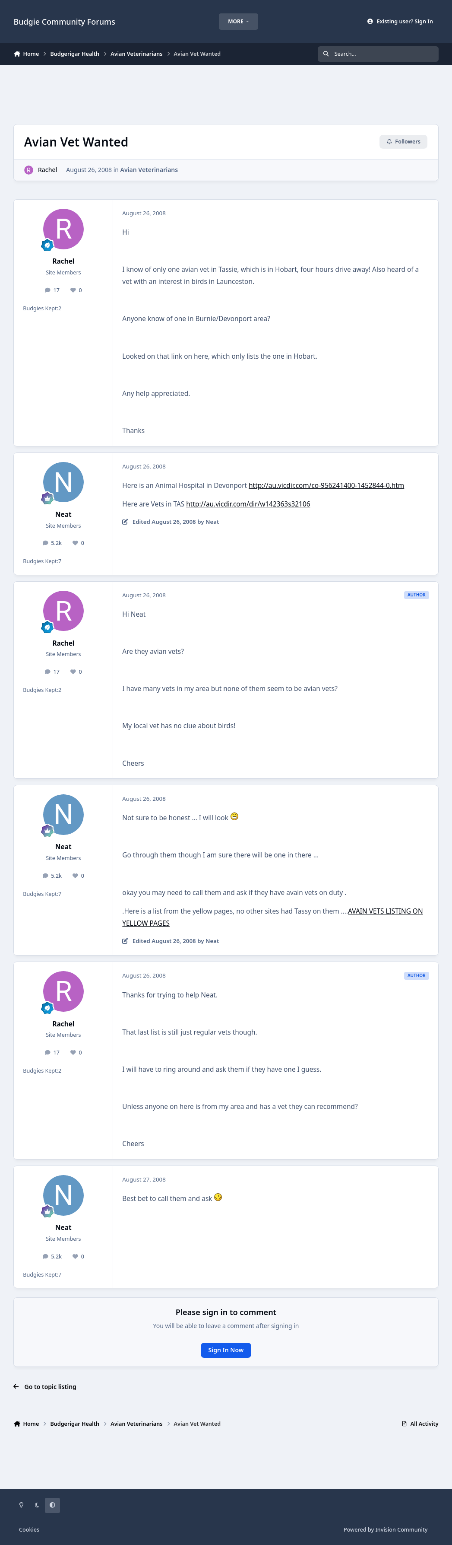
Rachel (47, 170)
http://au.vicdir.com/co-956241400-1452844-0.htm (326, 485)
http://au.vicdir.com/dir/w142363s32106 (248, 504)
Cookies (29, 1529)
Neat (63, 514)
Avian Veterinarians (149, 170)
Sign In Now (226, 1350)
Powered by (385, 1529)
